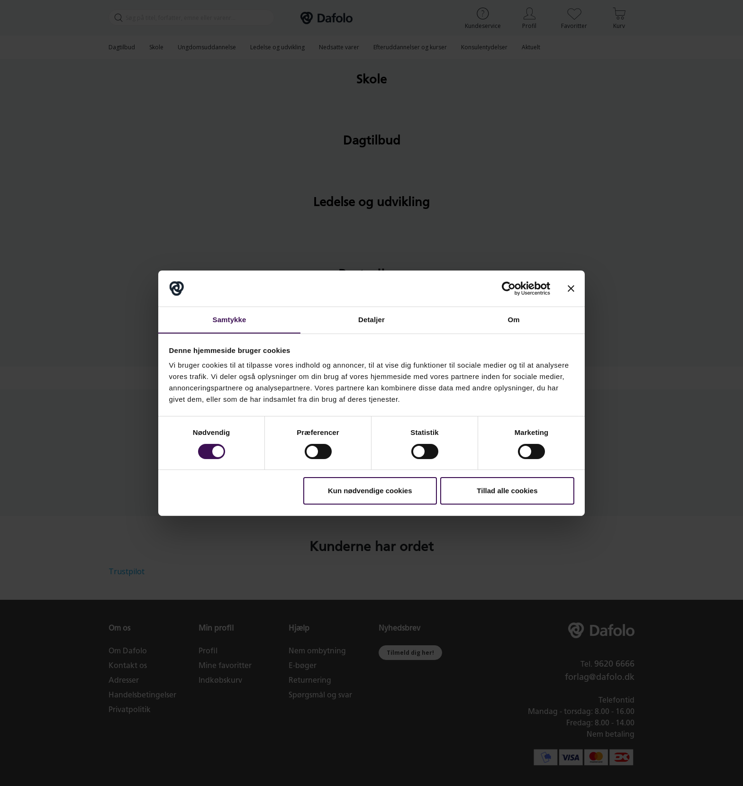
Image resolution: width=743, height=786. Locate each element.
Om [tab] (513, 320)
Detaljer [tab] (371, 320)
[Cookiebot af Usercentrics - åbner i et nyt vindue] (508, 288)
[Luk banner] (571, 288)
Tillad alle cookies (507, 491)
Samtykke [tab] (229, 320)
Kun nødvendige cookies (370, 491)
